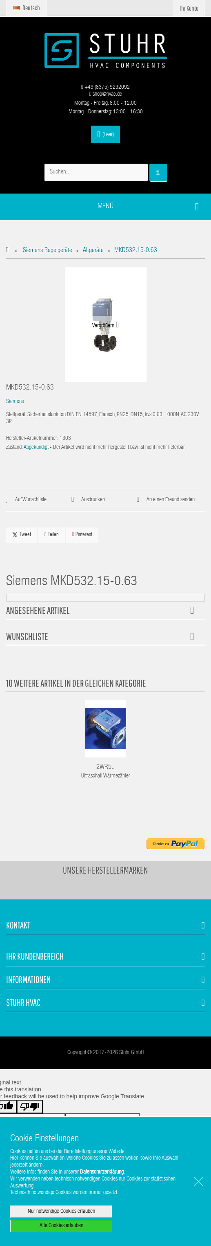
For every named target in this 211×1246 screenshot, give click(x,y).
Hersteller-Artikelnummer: (32, 439)
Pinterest (82, 535)
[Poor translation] (30, 1107)
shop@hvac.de (105, 94)
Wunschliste (27, 636)
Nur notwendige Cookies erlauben (61, 1211)
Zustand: (14, 448)
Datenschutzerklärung (102, 1172)
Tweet (21, 535)
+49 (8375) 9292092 (105, 87)
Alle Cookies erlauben (61, 1226)
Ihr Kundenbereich (35, 956)
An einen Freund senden (171, 500)
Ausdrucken (93, 500)
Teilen (51, 535)
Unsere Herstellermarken (105, 870)
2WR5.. (105, 767)
